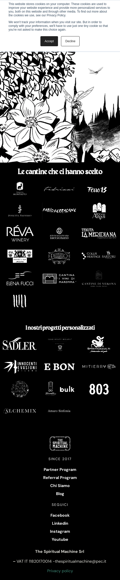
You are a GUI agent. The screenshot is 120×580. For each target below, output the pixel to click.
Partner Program (60, 469)
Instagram (60, 531)
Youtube (60, 539)
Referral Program (60, 477)
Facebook (60, 515)
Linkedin (60, 523)
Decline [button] (70, 41)
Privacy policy (60, 570)
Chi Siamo (60, 485)
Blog (60, 493)
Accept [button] (49, 41)
